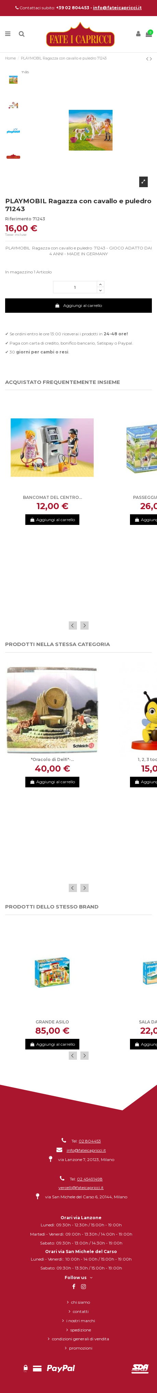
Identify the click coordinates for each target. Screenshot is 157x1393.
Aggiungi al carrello (78, 305)
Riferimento (18, 218)
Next (84, 625)
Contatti (81, 1311)
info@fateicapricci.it (117, 7)
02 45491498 (90, 1179)
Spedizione (80, 1329)
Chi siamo (80, 1302)
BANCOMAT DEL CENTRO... (52, 497)
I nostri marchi (80, 1320)
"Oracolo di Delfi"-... (52, 759)
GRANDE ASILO (52, 1021)
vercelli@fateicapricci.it (81, 1187)
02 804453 (90, 1141)
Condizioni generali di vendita (80, 1338)
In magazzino (19, 271)
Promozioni (80, 1348)
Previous (73, 625)
